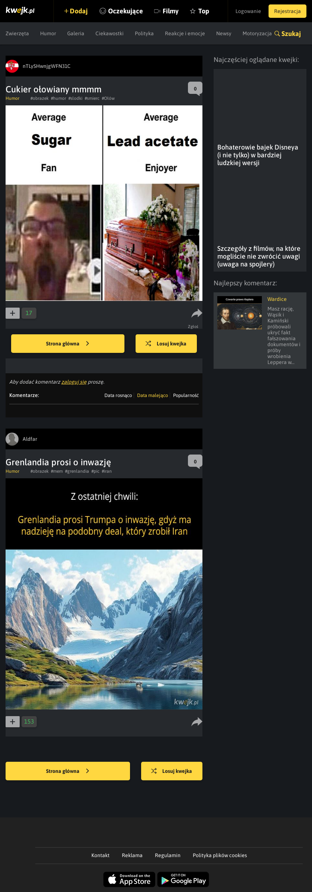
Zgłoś (193, 326)
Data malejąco (152, 395)
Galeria (75, 33)
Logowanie (248, 11)
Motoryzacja (257, 33)
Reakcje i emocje (185, 33)
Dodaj (79, 11)
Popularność (186, 395)
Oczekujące (125, 11)
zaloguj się (74, 382)
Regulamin (168, 855)
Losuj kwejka (166, 344)
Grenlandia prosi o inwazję (58, 462)
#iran (107, 471)
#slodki (75, 98)
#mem (57, 471)
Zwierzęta (17, 33)
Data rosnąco (118, 395)
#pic (95, 471)
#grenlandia (77, 471)
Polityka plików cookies (220, 855)
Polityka (144, 33)
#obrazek (39, 98)
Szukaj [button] (291, 33)
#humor (58, 98)
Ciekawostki (109, 33)
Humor (48, 33)
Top (203, 11)
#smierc (92, 98)
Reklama (132, 855)
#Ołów (108, 98)
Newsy (223, 33)
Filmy (171, 11)
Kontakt (100, 855)
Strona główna (67, 344)
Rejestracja (287, 11)
